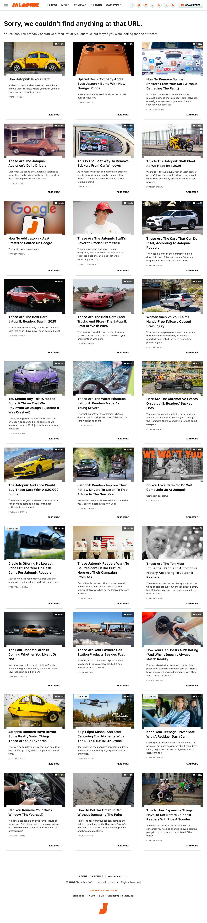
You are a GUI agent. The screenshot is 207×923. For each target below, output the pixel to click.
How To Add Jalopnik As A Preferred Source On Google (30, 240)
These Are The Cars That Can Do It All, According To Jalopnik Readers (171, 243)
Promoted (13, 528)
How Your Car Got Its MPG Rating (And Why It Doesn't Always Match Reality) (172, 654)
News (65, 5)
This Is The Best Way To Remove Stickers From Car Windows (103, 163)
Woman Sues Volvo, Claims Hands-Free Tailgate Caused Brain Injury (168, 321)
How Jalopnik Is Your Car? (29, 79)
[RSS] (172, 5)
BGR (101, 895)
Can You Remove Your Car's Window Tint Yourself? (30, 812)
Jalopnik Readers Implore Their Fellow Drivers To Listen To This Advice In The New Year (102, 489)
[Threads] (159, 5)
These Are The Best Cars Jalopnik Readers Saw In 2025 (32, 319)
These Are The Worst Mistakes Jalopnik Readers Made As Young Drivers (101, 403)
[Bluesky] (138, 5)
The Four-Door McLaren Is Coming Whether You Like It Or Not (32, 654)
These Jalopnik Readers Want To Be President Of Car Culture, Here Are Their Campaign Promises (103, 570)
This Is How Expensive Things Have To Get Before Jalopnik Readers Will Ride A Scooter (169, 814)
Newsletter (191, 5)
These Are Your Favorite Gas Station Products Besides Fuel (101, 652)
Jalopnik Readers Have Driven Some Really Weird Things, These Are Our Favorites (32, 736)
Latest (52, 5)
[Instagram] (166, 5)
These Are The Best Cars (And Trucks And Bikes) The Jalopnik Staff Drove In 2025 (102, 321)
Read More (54, 114)
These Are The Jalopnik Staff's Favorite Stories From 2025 (101, 240)
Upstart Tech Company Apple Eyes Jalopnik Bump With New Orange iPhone (101, 83)
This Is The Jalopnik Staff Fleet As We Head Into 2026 (170, 163)
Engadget (78, 895)
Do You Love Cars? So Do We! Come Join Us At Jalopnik (169, 487)
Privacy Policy (118, 876)
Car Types (113, 5)
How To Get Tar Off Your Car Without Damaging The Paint (99, 812)
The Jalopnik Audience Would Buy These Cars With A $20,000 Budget (33, 489)
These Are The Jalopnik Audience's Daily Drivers (27, 163)
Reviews (80, 5)
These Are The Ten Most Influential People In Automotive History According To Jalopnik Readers (171, 570)
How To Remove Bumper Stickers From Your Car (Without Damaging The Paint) (171, 83)
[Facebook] (132, 5)
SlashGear (128, 895)
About (83, 876)
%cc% (61, 44)
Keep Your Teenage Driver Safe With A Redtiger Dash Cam (170, 734)
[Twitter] (152, 5)
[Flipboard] (145, 5)
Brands (96, 5)
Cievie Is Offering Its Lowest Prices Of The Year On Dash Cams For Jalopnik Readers (30, 568)
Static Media (83, 882)
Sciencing (113, 895)
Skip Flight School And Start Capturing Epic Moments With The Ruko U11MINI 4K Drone (100, 736)
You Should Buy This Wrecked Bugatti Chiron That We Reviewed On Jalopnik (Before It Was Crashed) (33, 405)
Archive (97, 876)
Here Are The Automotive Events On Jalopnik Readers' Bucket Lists (172, 403)
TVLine (91, 895)
